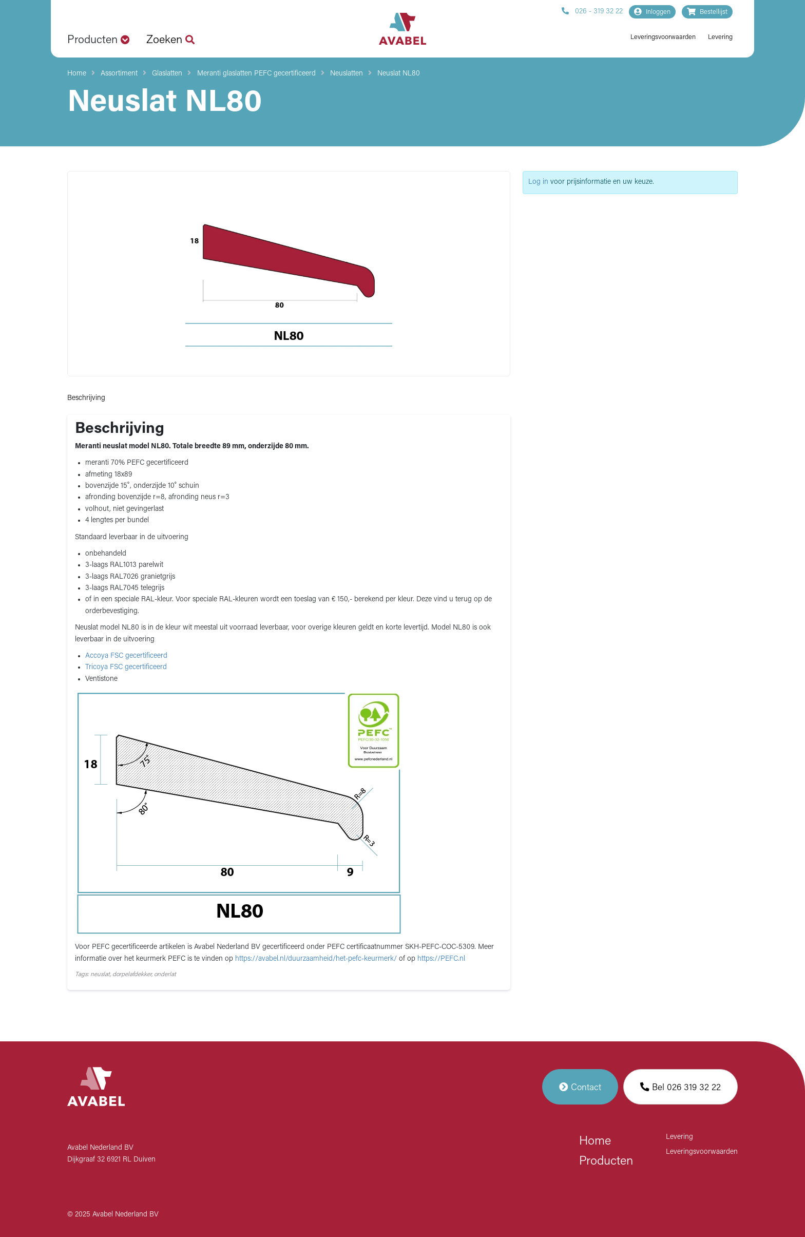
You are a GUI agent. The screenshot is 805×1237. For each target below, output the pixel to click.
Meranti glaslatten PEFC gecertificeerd (256, 74)
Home (76, 74)
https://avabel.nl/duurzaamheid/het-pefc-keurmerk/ (317, 959)
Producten (606, 1161)
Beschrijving (86, 398)
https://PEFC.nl (441, 959)
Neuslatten (346, 74)
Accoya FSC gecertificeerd (126, 656)
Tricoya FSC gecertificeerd (126, 667)
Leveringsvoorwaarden (663, 37)
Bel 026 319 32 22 (680, 1087)
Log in (538, 182)
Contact (580, 1087)
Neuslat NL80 (398, 74)
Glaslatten (167, 74)
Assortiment (119, 74)
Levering (720, 37)
